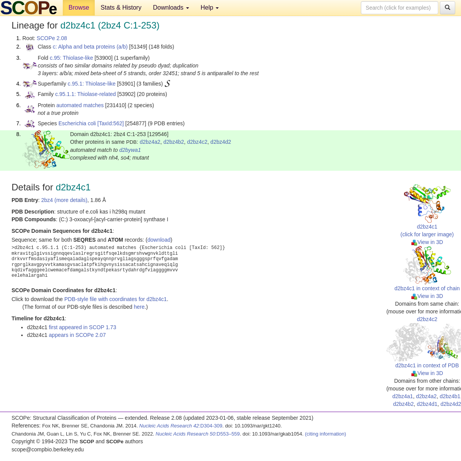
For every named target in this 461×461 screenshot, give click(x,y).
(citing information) (325, 434)
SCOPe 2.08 (52, 38)
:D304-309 (181, 426)
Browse (79, 7)
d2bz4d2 (220, 142)
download (159, 240)
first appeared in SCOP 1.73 (82, 327)
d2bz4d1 (427, 404)
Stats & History (121, 7)
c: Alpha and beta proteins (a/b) (90, 47)
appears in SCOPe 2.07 (77, 335)
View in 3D (427, 242)
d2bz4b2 (173, 142)
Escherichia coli (77, 123)
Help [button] (210, 7)
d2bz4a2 (150, 142)
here (139, 307)
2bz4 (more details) (64, 200)
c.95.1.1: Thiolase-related (85, 94)
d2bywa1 (130, 150)
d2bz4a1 (402, 396)
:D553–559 (198, 434)
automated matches (80, 105)
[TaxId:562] (110, 123)
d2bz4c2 (197, 142)
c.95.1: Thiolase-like (92, 84)
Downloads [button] (171, 7)
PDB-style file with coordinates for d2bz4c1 (115, 299)
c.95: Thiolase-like (71, 58)
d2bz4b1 (450, 396)
